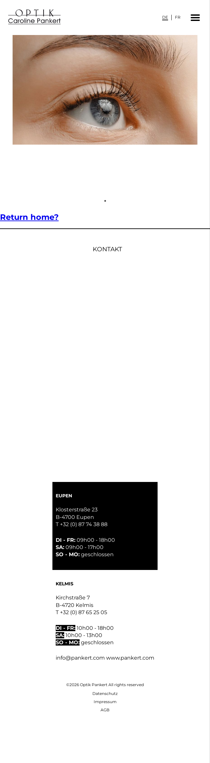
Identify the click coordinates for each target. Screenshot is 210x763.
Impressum (105, 701)
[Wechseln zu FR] (178, 17)
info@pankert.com (80, 658)
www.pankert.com (130, 658)
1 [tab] (105, 201)
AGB (105, 709)
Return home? (29, 217)
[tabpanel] (105, 115)
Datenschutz (105, 693)
